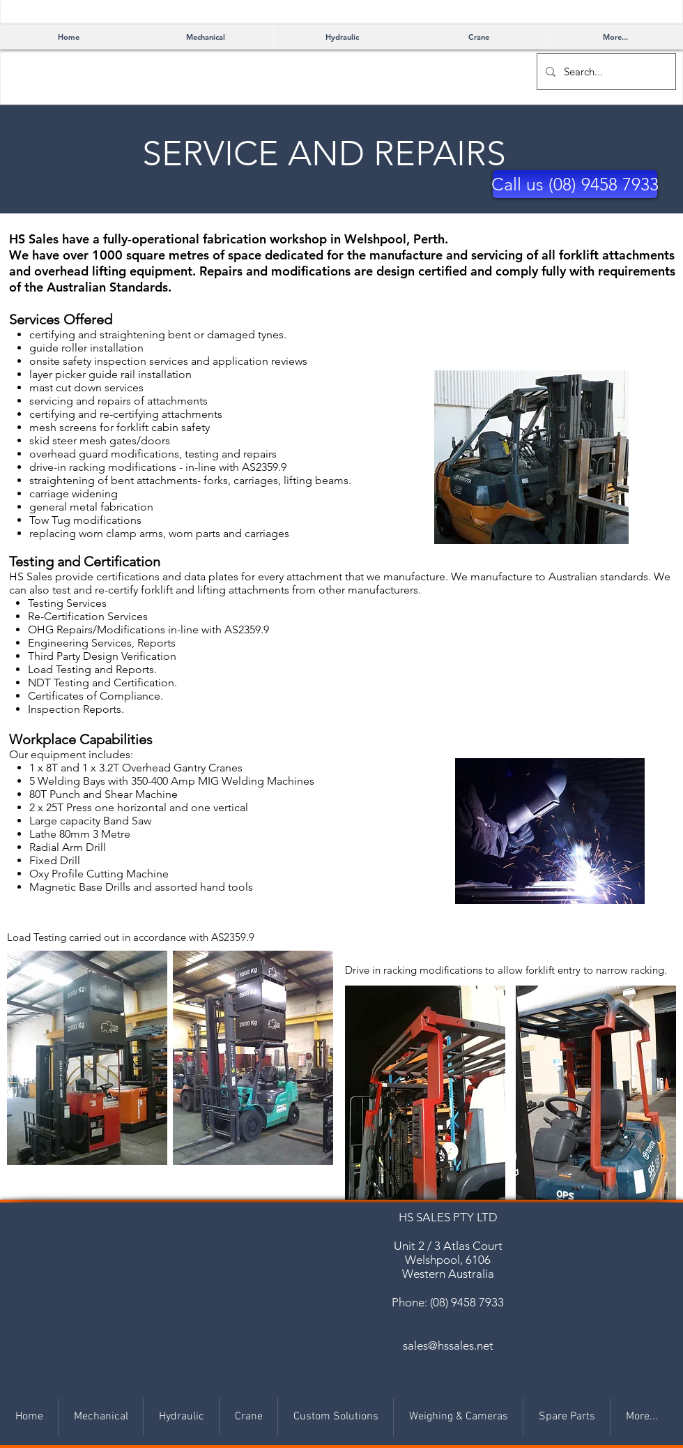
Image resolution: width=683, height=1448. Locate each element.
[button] (575, 184)
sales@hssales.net (448, 1345)
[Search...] (605, 71)
